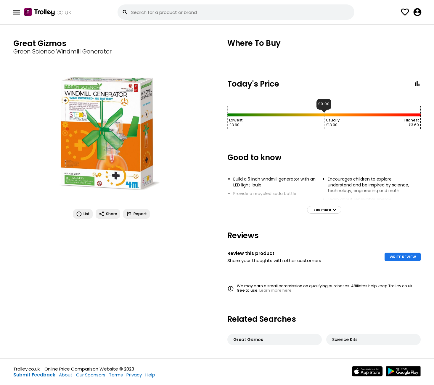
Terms (116, 375)
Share (108, 214)
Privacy (134, 375)
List (83, 214)
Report (136, 214)
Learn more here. (275, 290)
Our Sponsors (90, 375)
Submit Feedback (34, 375)
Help (150, 375)
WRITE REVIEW (403, 256)
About (66, 375)
